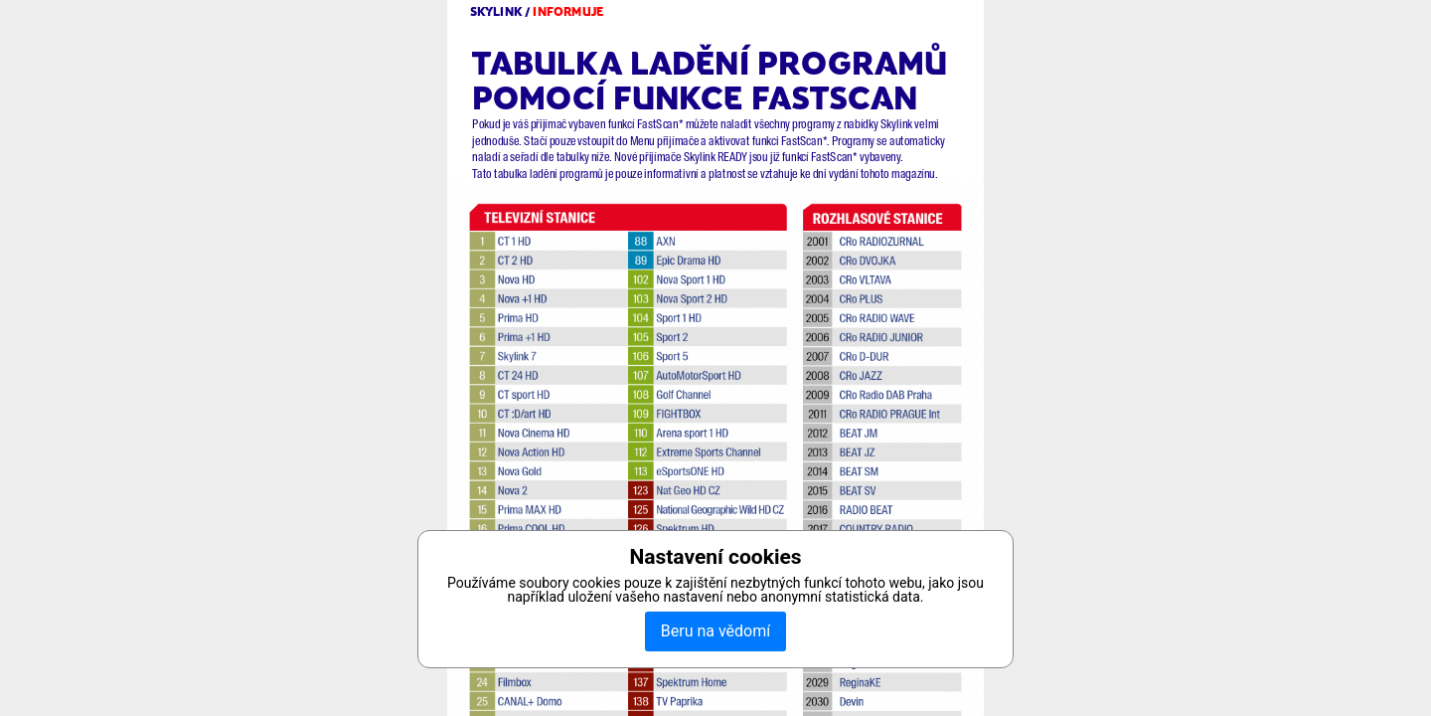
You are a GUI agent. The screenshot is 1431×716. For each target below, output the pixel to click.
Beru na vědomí (715, 631)
